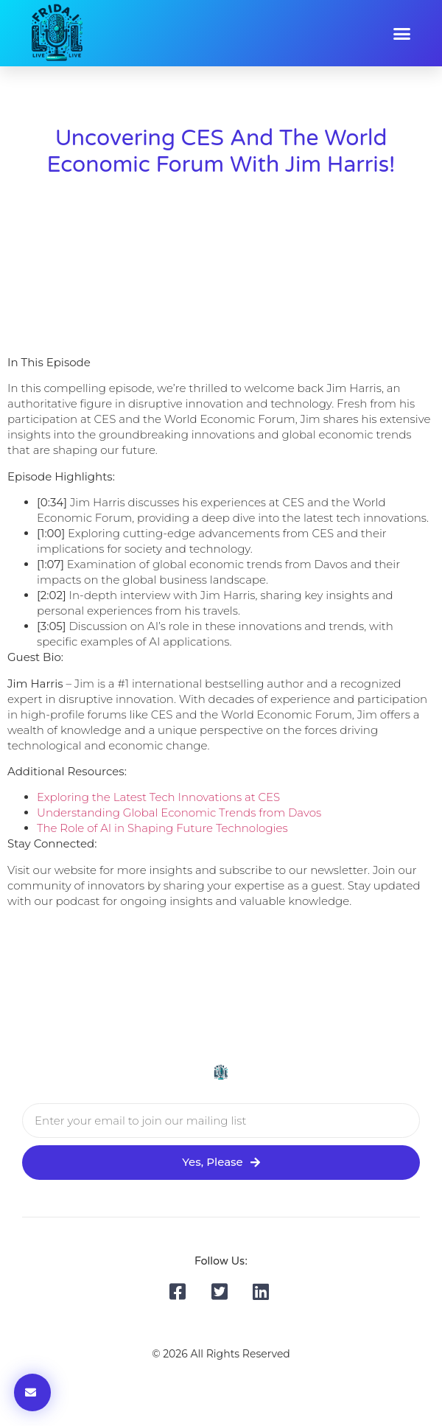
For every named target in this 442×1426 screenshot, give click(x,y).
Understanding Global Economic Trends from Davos (179, 812)
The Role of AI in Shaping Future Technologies (162, 828)
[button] (401, 33)
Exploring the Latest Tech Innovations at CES (158, 797)
